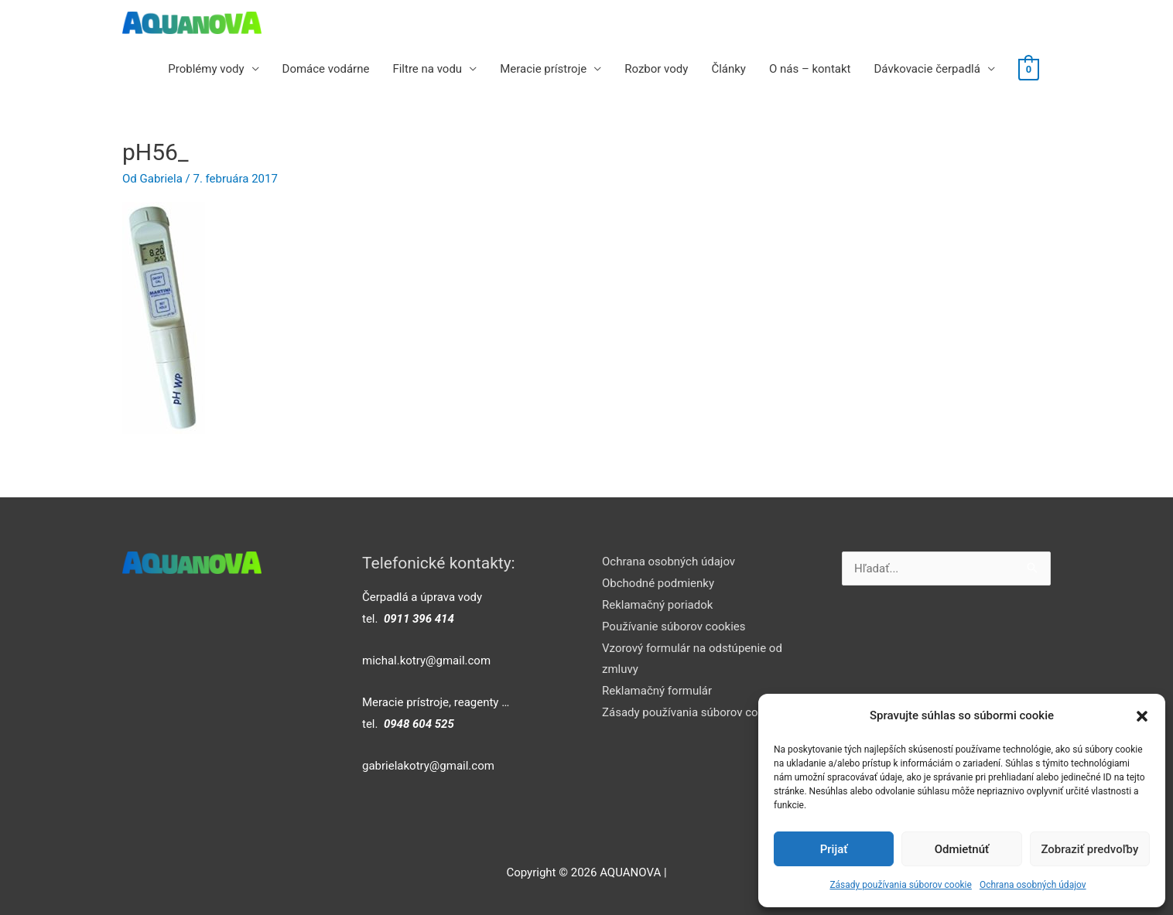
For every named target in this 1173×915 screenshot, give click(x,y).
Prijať (834, 849)
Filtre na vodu (427, 69)
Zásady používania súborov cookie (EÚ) (703, 712)
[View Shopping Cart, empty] (1028, 69)
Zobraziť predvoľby (1089, 849)
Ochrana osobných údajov (1033, 884)
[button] (1142, 716)
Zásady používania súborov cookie (900, 884)
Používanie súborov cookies (674, 626)
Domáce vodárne (326, 69)
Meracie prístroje (543, 69)
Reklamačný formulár (657, 691)
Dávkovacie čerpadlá (927, 69)
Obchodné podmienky (658, 583)
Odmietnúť (962, 849)
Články (728, 69)
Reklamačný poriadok (657, 605)
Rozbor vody (656, 69)
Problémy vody (206, 69)
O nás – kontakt (810, 69)
